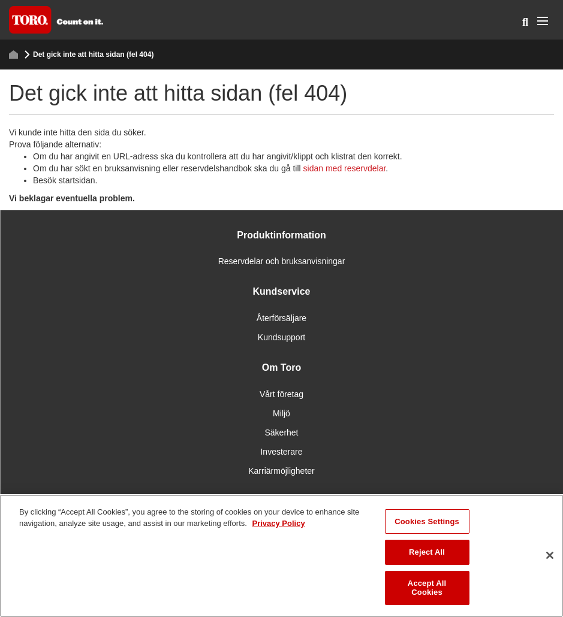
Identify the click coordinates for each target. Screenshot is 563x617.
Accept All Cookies (427, 588)
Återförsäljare (281, 318)
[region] (281, 555)
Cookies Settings (427, 521)
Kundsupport (281, 337)
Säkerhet (281, 432)
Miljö (281, 413)
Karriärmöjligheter (281, 471)
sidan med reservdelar (344, 168)
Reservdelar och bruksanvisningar (281, 261)
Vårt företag (281, 394)
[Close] (550, 555)
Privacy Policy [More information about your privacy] (278, 523)
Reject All (427, 552)
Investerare (281, 451)
